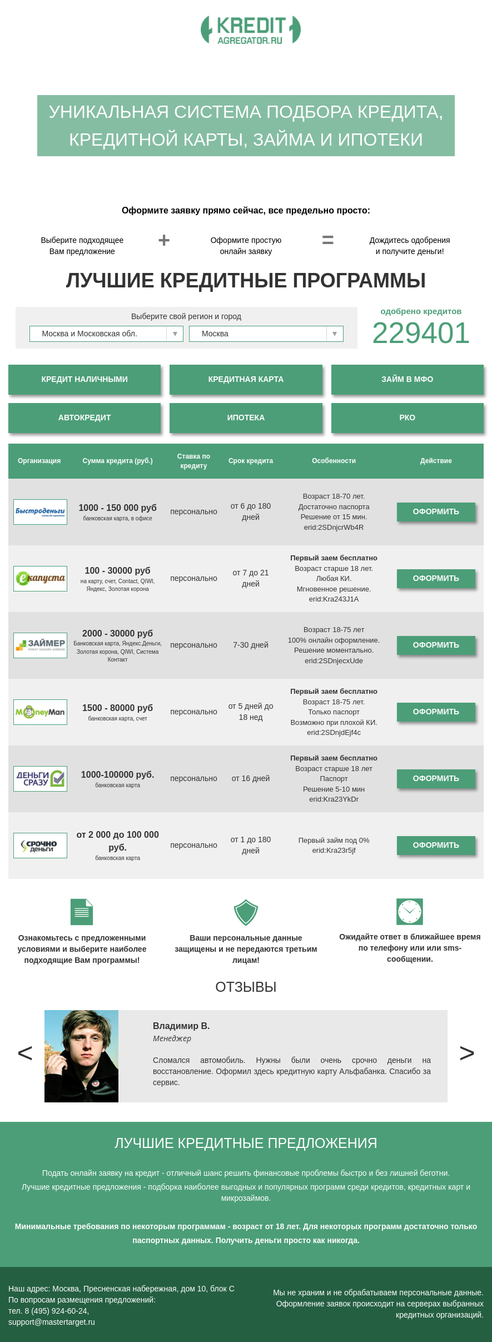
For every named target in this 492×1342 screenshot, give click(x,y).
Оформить (436, 511)
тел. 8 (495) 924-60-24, (49, 1310)
